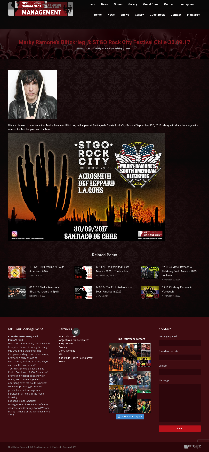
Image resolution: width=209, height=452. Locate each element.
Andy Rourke (65, 343)
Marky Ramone (66, 350)
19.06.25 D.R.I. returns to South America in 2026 (46, 269)
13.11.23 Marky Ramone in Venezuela (177, 289)
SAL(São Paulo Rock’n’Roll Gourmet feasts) (75, 358)
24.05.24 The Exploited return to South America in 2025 (114, 289)
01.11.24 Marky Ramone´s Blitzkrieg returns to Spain (44, 289)
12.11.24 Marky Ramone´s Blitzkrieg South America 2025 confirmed (179, 271)
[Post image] (17, 272)
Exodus (62, 347)
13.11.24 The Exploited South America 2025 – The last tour (112, 269)
